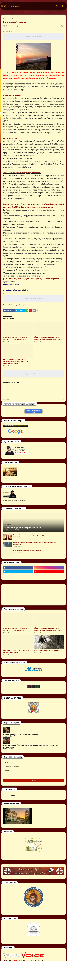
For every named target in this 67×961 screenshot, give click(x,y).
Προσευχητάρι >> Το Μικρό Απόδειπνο (23, 527)
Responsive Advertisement (33, 36)
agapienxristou (9, 282)
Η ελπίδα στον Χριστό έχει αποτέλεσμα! (48, 650)
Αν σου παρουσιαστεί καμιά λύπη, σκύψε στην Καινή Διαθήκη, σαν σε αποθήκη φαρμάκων (16, 361)
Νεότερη (6, 399)
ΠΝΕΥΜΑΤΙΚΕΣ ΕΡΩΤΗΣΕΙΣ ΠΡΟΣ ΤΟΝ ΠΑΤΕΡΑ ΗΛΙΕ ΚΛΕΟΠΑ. (17, 651)
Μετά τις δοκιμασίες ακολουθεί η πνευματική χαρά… (29, 535)
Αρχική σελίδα (7, 18)
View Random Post (33, 410)
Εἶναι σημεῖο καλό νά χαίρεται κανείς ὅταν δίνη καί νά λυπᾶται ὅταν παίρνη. (48, 338)
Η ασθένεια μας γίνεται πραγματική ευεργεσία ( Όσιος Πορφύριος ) (15, 338)
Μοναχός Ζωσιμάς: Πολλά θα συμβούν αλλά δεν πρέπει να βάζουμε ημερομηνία (34, 543)
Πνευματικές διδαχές (19, 305)
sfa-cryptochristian (11, 284)
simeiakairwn (23, 290)
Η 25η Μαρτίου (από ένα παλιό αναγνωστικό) (27, 550)
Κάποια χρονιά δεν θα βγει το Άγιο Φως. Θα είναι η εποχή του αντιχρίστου (30, 746)
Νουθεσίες (15, 18)
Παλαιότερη (60, 399)
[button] (2, 6)
